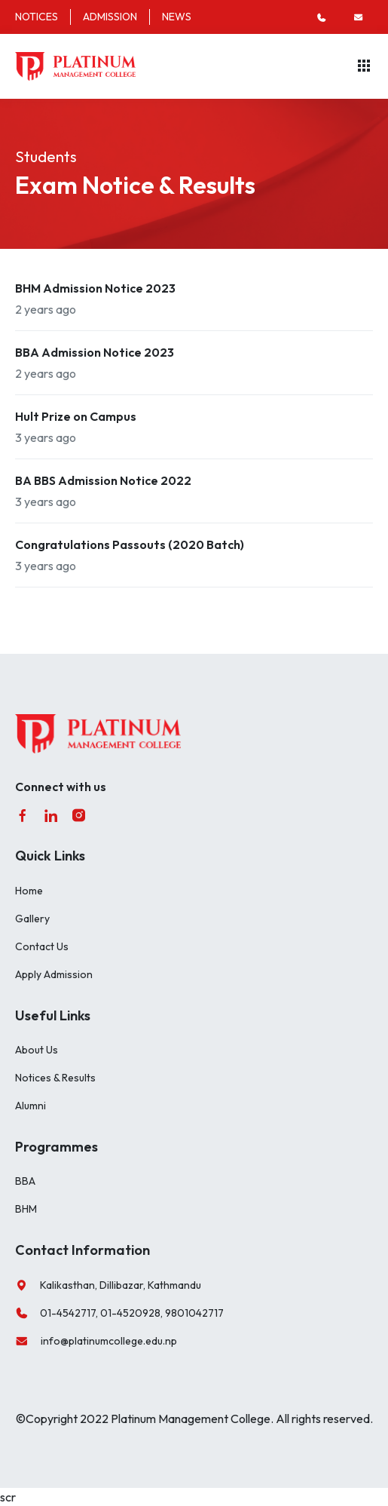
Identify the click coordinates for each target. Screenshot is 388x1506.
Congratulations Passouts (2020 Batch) (129, 544)
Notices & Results (55, 1077)
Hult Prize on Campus (75, 416)
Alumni (30, 1105)
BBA (25, 1181)
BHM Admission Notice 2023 (95, 288)
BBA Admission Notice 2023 (94, 352)
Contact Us (42, 946)
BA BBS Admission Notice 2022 (103, 480)
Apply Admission (54, 974)
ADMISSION (110, 16)
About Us (36, 1050)
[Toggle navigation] (364, 66)
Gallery (32, 918)
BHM (26, 1209)
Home (29, 890)
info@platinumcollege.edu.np (96, 1341)
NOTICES (36, 16)
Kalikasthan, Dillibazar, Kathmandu (108, 1285)
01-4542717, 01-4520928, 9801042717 (119, 1313)
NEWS (176, 16)
